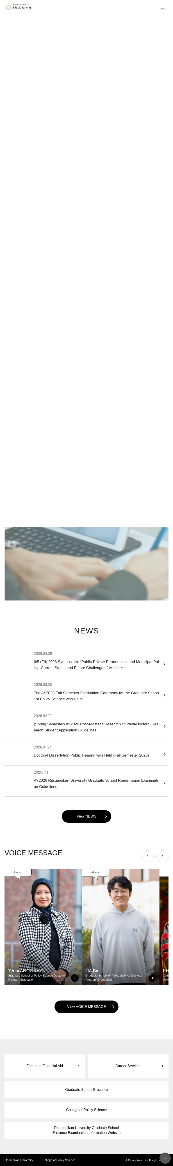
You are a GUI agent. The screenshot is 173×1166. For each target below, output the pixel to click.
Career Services (128, 1066)
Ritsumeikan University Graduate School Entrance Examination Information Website (86, 1130)
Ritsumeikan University (18, 1160)
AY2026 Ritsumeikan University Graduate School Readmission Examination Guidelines (96, 779)
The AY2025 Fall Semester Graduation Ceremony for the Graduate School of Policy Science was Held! (96, 691)
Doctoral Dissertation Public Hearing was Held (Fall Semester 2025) (96, 751)
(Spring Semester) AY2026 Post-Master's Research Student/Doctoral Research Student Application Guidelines (96, 723)
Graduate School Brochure (86, 1090)
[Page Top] (165, 1158)
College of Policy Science (86, 1110)
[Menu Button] (163, 6)
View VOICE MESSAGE (86, 1007)
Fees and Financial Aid (44, 1066)
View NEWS (86, 816)
